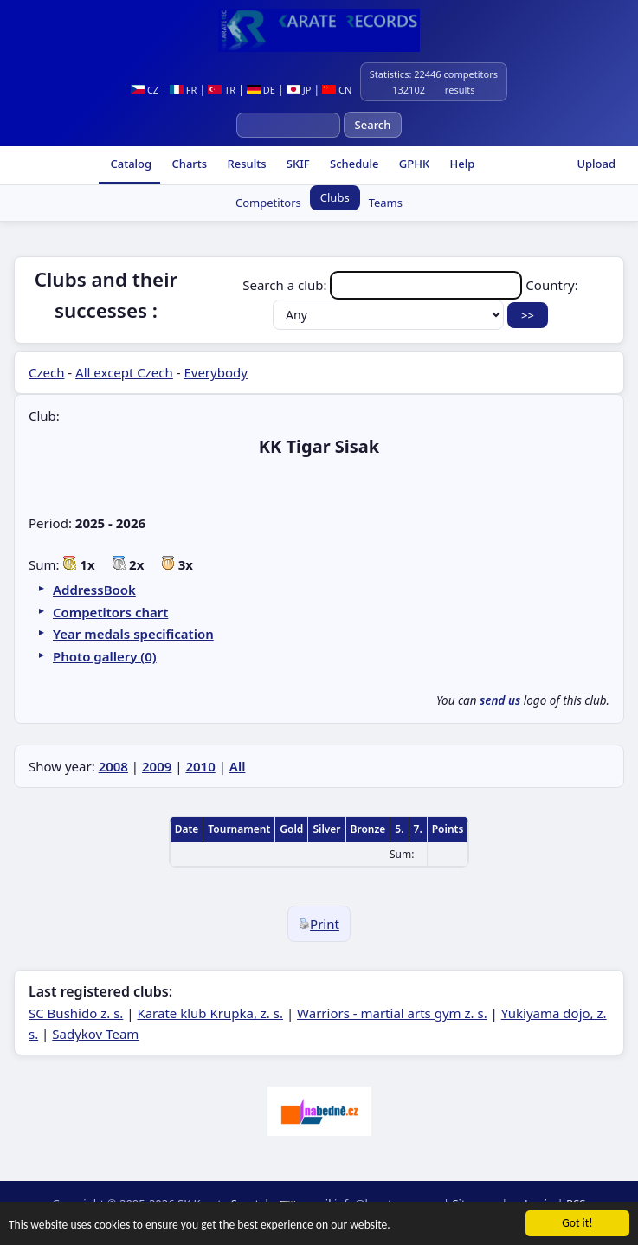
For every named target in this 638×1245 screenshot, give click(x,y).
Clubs (335, 197)
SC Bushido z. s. (76, 1013)
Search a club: (383, 285)
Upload (596, 163)
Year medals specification (133, 633)
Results (245, 163)
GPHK (412, 163)
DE (261, 89)
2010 (200, 766)
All (237, 766)
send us (500, 700)
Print (319, 923)
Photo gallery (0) (105, 656)
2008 (113, 766)
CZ (144, 89)
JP (299, 89)
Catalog (129, 163)
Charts (188, 163)
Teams (386, 202)
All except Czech (124, 372)
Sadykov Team (95, 1033)
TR (221, 89)
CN (336, 89)
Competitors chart (110, 612)
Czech (46, 372)
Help (460, 163)
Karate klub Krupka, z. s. (210, 1013)
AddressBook (94, 589)
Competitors (268, 202)
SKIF (296, 163)
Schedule (353, 163)
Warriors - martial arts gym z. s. (392, 1013)
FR (183, 89)
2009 (156, 766)
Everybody (215, 372)
